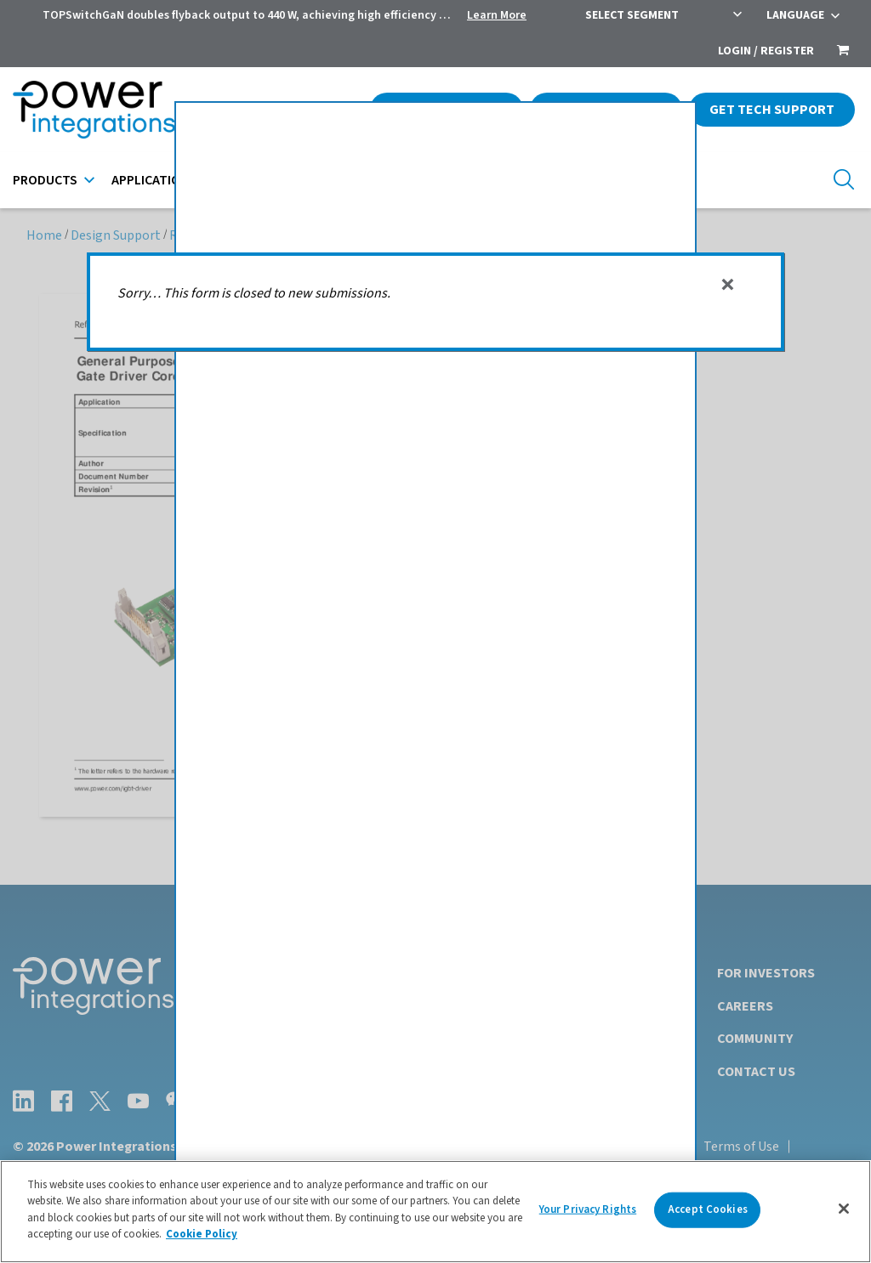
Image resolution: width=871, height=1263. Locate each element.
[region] (435, 1211)
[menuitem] (843, 52)
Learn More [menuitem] (497, 15)
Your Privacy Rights (587, 1209)
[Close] (843, 1208)
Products (45, 180)
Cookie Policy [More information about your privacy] (201, 1234)
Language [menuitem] (795, 15)
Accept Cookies (708, 1209)
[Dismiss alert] (727, 285)
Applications (153, 180)
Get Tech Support (771, 109)
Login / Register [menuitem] (766, 51)
